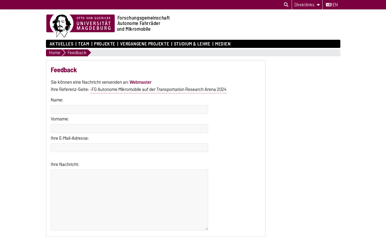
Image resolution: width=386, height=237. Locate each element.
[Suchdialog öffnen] (286, 4)
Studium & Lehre (192, 44)
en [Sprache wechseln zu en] (332, 4)
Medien (222, 44)
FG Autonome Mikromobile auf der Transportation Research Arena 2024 (159, 89)
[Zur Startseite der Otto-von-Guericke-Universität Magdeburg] (80, 26)
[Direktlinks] (307, 4)
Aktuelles (62, 44)
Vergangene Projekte (144, 44)
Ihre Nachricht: (65, 164)
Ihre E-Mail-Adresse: (70, 138)
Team (83, 44)
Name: (57, 100)
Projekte (104, 44)
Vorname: (60, 119)
